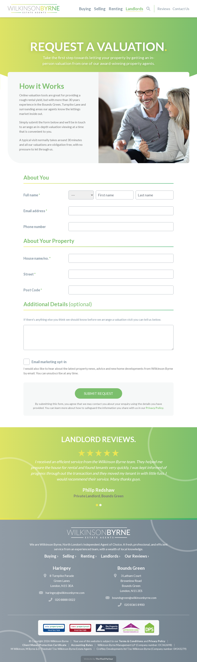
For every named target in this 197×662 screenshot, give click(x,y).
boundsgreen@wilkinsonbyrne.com (131, 597)
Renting (116, 8)
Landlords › (110, 556)
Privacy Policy (154, 407)
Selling (100, 8)
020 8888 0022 (61, 599)
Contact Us (181, 9)
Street (29, 274)
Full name (31, 195)
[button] (96, 504)
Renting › (89, 556)
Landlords (134, 8)
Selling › (69, 556)
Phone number (34, 227)
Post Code (32, 290)
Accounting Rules (82, 645)
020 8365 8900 (131, 604)
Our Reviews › (137, 556)
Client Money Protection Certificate (44, 645)
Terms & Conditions (131, 641)
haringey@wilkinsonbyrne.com (61, 592)
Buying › (51, 556)
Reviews (163, 9)
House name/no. (37, 258)
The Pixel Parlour (104, 658)
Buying (85, 8)
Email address (35, 211)
